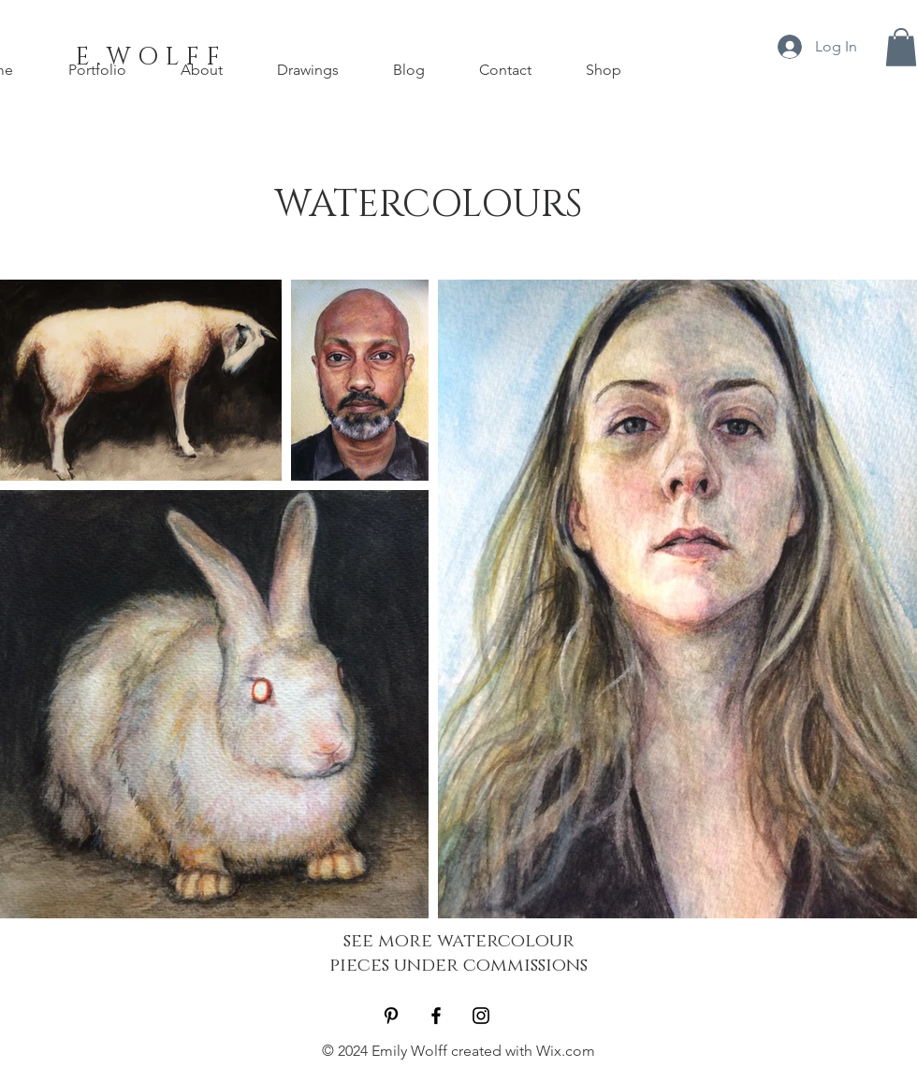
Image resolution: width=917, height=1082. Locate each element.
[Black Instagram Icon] (481, 1015)
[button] (901, 47)
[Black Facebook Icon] (436, 1015)
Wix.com (565, 1051)
